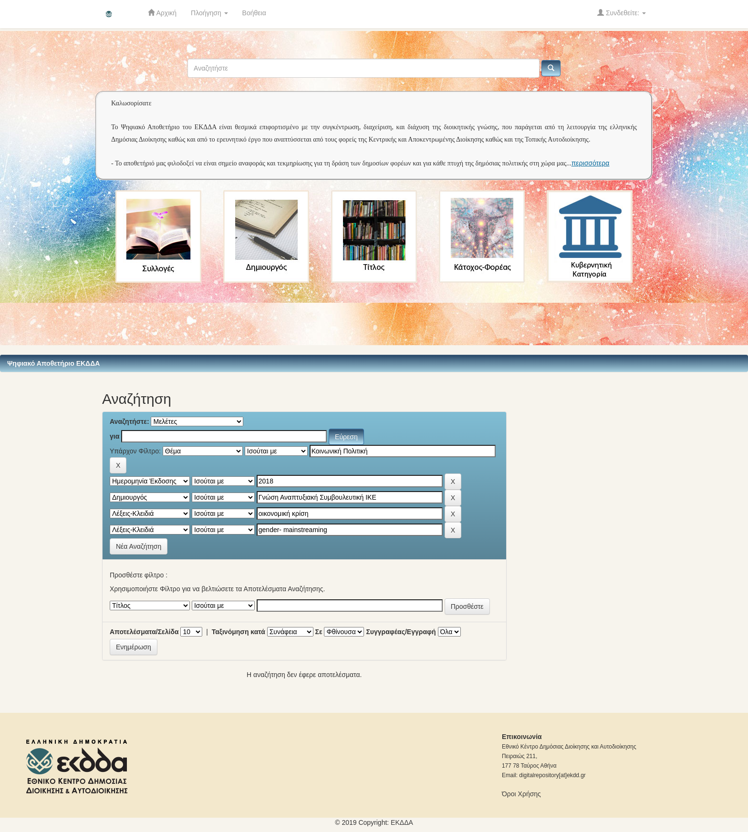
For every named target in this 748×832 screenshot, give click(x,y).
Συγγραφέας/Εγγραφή (401, 632)
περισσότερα (590, 163)
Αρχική (162, 13)
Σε (318, 632)
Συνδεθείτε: (621, 13)
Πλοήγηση (209, 13)
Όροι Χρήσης (521, 794)
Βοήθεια (254, 13)
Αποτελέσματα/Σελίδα (144, 632)
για (114, 436)
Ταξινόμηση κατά (238, 632)
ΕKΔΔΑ (402, 822)
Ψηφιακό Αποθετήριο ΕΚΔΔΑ (53, 363)
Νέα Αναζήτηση (138, 546)
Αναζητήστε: (129, 421)
